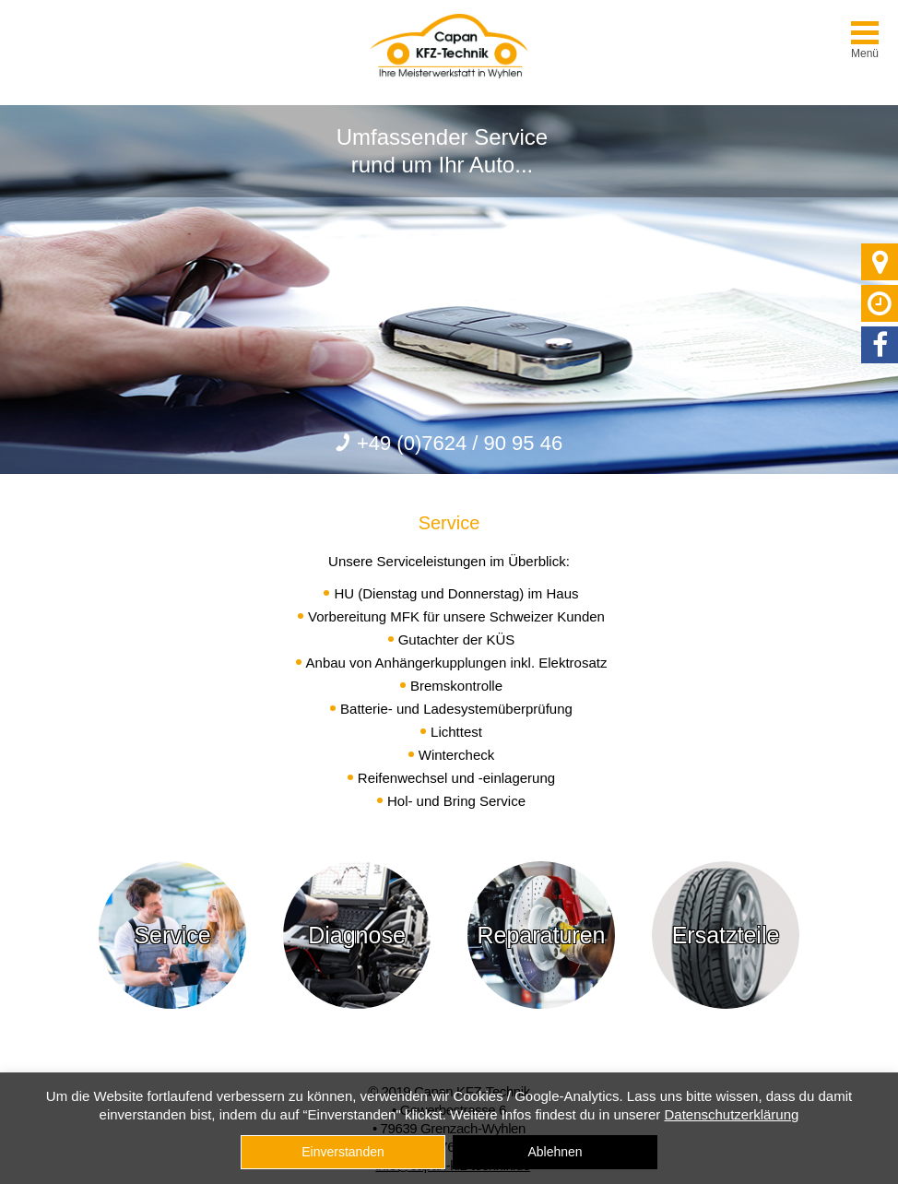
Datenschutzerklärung (731, 1114)
